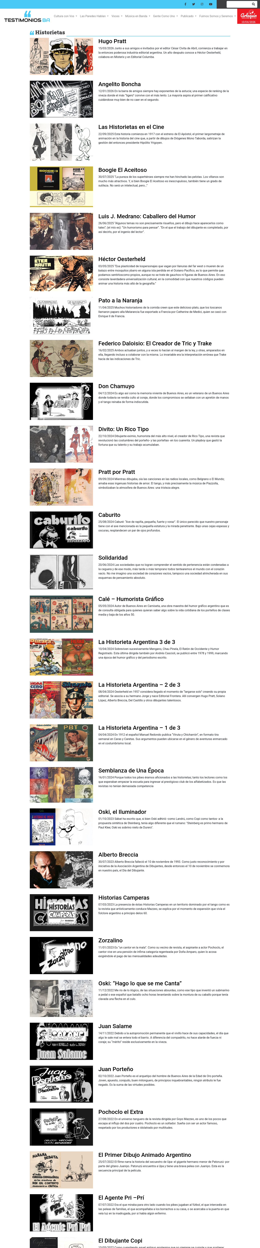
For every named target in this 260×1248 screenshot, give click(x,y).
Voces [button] (115, 16)
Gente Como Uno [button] (164, 16)
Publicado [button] (187, 16)
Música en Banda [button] (136, 16)
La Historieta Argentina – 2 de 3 (139, 684)
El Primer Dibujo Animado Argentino (144, 1154)
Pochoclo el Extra (120, 1111)
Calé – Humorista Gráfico (131, 599)
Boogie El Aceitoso (122, 169)
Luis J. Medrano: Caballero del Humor (147, 216)
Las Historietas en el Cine (131, 126)
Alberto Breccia (118, 854)
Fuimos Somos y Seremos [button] (216, 16)
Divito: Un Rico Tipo (123, 429)
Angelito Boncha (119, 84)
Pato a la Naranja (120, 300)
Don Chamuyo (116, 386)
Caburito (109, 514)
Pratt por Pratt (116, 471)
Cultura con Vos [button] (64, 16)
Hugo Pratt (112, 41)
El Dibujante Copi (120, 1240)
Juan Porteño (115, 1069)
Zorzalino (110, 940)
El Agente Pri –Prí (121, 1197)
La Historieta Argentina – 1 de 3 (139, 727)
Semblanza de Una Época (131, 770)
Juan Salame (115, 1026)
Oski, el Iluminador (122, 811)
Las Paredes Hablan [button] (93, 16)
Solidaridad (113, 557)
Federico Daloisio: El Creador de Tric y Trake (155, 343)
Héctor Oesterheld (121, 259)
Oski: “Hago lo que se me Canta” (140, 983)
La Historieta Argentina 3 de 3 (136, 642)
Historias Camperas (124, 897)
